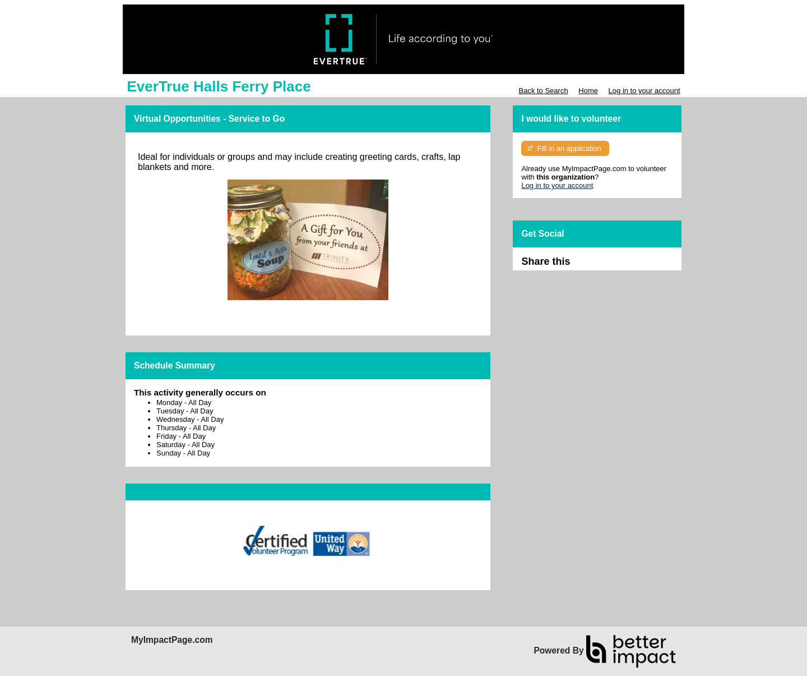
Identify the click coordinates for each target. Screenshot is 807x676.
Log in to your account (644, 90)
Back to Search (543, 90)
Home (588, 90)
